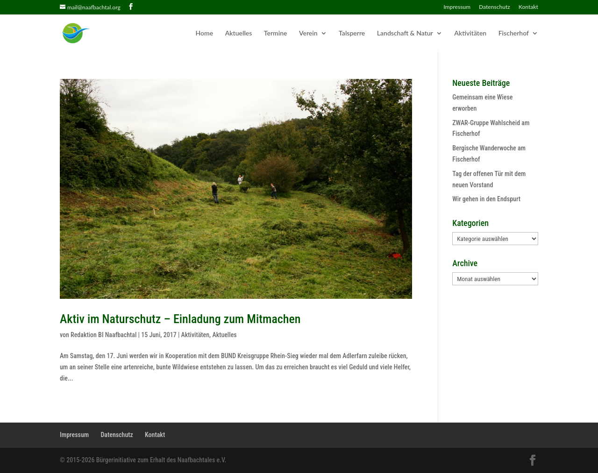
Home (205, 33)
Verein (308, 33)
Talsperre (352, 33)
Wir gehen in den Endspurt (486, 199)
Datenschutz (494, 7)
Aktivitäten (470, 33)
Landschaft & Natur (405, 33)
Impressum (456, 7)
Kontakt (528, 7)
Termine (275, 33)
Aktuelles (238, 33)
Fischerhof (513, 33)
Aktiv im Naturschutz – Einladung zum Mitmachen (180, 319)
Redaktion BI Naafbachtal (103, 335)
